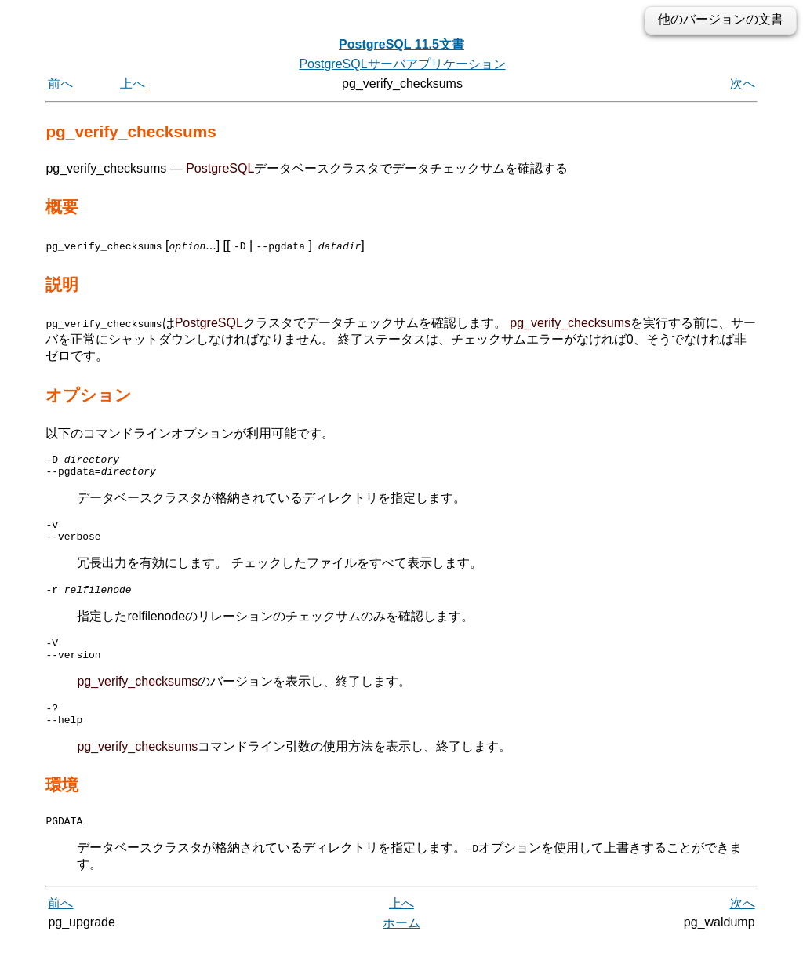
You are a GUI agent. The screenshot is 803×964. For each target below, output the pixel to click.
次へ (742, 83)
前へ (60, 83)
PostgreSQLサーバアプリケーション (402, 64)
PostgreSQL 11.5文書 (401, 44)
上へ (132, 83)
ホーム (401, 946)
